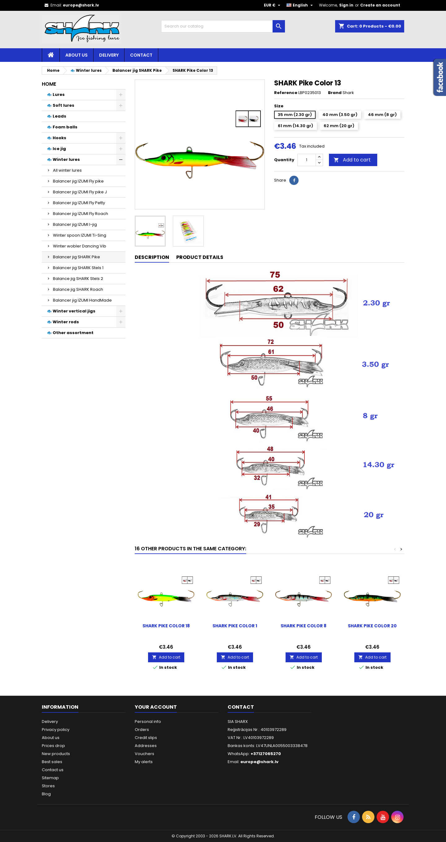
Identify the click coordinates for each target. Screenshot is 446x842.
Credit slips (146, 738)
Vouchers (144, 754)
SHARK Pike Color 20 (372, 626)
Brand (335, 93)
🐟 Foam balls (62, 127)
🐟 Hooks (56, 138)
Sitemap (50, 778)
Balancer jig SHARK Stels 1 (78, 268)
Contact (141, 55)
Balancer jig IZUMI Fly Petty (79, 203)
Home (49, 84)
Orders (142, 729)
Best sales (52, 762)
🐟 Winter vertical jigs (71, 311)
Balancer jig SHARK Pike (76, 257)
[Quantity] (306, 160)
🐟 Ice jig (56, 149)
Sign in (346, 5)
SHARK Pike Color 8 (303, 626)
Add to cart (352, 159)
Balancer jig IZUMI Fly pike (78, 181)
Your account (156, 707)
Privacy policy (55, 729)
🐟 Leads (56, 116)
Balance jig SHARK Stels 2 (78, 278)
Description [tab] (152, 257)
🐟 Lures (56, 94)
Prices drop (53, 746)
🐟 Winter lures (63, 159)
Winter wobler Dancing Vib (79, 246)
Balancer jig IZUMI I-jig (75, 224)
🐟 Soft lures (60, 105)
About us (76, 55)
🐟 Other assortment (70, 333)
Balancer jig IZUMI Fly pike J (80, 192)
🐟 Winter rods (63, 322)
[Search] (223, 26)
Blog (46, 794)
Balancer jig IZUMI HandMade (82, 300)
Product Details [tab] (199, 257)
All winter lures (67, 170)
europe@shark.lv (81, 5)
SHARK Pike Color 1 (234, 626)
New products (56, 754)
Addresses (146, 746)
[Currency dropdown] (273, 5)
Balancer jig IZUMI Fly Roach (80, 214)
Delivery (109, 55)
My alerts (144, 762)
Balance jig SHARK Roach (78, 289)
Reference (285, 93)
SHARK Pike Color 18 (166, 626)
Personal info (148, 721)
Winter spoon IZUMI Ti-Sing (79, 235)
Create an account (380, 5)
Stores (48, 786)
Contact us (52, 770)
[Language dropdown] (300, 5)
